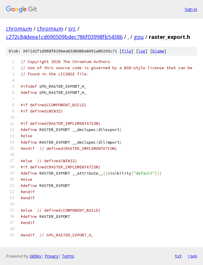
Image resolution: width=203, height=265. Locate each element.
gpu (139, 36)
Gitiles (35, 256)
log (141, 51)
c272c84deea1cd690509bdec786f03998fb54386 (64, 36)
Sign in (191, 9)
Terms (68, 256)
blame (158, 51)
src (72, 28)
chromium (19, 28)
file (126, 51)
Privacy (51, 256)
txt (178, 256)
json (192, 256)
